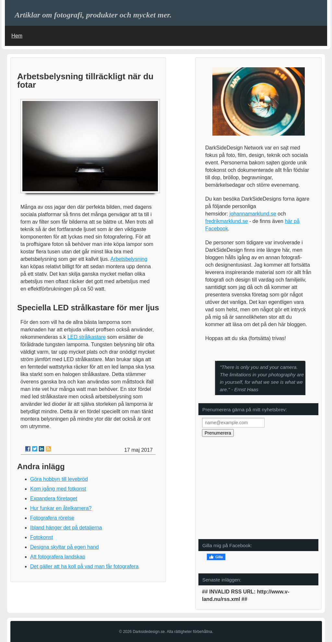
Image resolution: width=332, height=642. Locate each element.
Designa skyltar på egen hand (64, 547)
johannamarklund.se (253, 213)
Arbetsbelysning (128, 259)
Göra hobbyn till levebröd (59, 479)
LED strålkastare (86, 337)
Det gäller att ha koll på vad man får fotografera (84, 566)
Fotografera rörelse (52, 518)
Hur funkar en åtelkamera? (60, 508)
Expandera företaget (53, 498)
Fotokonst (41, 537)
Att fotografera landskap (57, 556)
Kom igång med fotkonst (58, 489)
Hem (16, 36)
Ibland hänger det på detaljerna (66, 527)
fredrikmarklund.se (226, 221)
